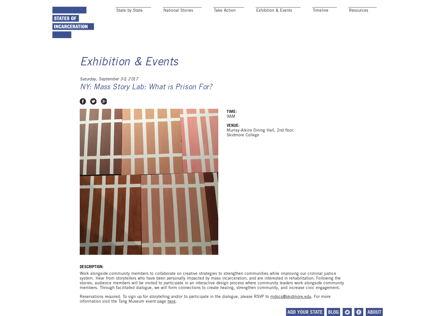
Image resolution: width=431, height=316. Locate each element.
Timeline (320, 10)
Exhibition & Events (274, 10)
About (374, 312)
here (172, 301)
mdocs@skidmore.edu (290, 296)
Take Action (225, 10)
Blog (333, 312)
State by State (129, 10)
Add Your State (305, 312)
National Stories (178, 10)
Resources (358, 10)
